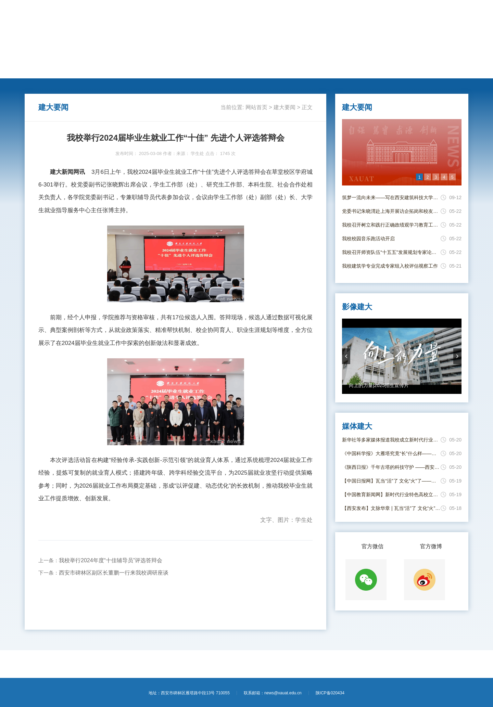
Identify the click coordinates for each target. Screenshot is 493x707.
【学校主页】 (423, 13)
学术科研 (155, 70)
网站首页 (39, 70)
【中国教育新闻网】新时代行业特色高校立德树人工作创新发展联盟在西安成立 (391, 494)
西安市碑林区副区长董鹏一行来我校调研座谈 (113, 573)
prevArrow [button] (346, 356)
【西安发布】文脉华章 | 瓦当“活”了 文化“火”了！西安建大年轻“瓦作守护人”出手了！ (391, 508)
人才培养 (126, 70)
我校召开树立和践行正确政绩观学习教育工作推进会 (391, 225)
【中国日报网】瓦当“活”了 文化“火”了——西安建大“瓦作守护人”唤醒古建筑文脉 (391, 481)
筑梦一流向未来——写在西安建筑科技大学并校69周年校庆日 (391, 197)
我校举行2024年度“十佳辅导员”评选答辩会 (110, 560)
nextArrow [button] (457, 356)
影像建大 (359, 70)
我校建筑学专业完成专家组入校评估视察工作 (390, 266)
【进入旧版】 (454, 13)
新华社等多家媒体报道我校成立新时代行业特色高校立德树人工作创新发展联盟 (391, 439)
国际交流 (184, 70)
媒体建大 (301, 70)
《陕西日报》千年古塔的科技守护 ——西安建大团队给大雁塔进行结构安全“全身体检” (391, 467)
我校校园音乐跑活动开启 (368, 238)
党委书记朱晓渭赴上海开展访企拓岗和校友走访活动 (391, 211)
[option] (402, 152)
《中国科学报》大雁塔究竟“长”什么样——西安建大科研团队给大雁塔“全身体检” (391, 453)
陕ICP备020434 (330, 693)
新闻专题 (272, 70)
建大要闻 (68, 70)
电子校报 (330, 70)
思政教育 (242, 70)
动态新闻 (97, 70)
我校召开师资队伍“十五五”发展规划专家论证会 (391, 252)
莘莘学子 (213, 70)
